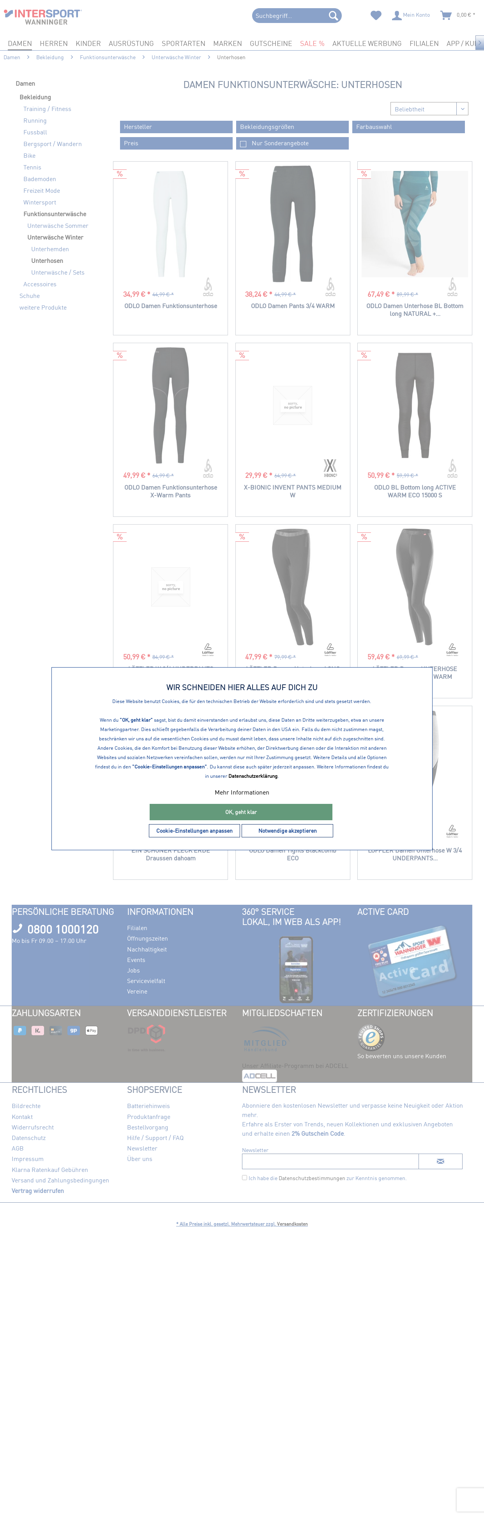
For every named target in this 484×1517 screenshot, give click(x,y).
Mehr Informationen (242, 792)
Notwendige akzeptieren (287, 830)
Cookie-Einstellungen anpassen (194, 830)
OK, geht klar (241, 812)
